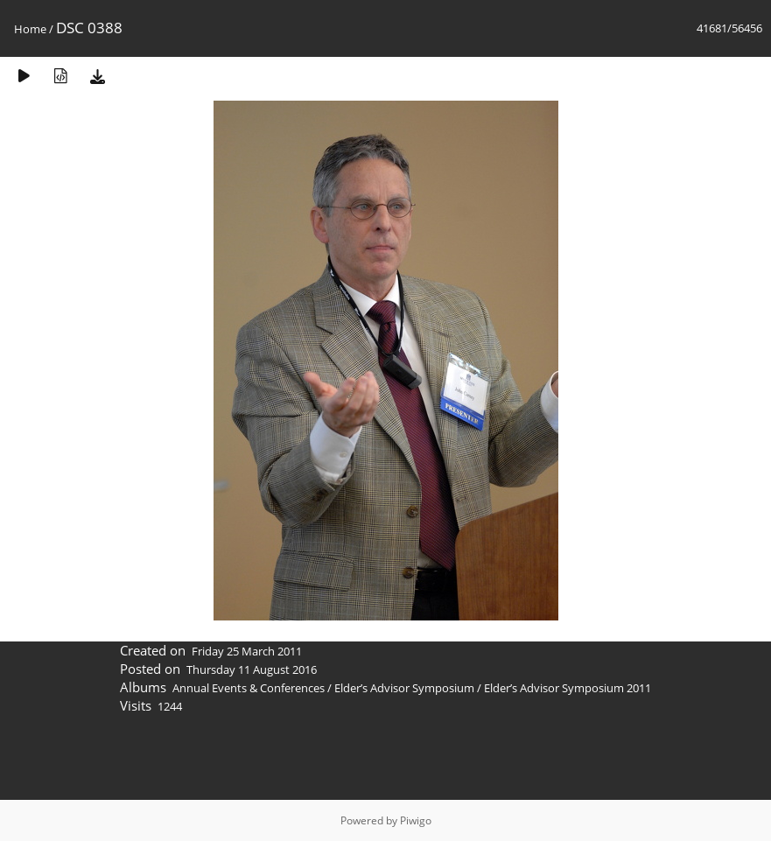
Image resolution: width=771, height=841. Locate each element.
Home (30, 29)
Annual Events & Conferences (248, 688)
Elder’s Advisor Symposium (404, 688)
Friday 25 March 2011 (247, 651)
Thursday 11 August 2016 (251, 669)
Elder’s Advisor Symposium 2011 (567, 688)
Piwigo (415, 820)
